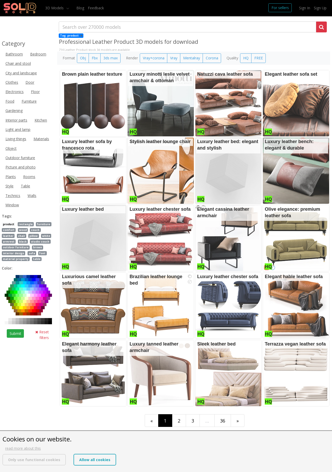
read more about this (23, 448)
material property (16, 259)
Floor (35, 91)
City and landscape (21, 73)
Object (11, 148)
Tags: (7, 216)
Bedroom (38, 54)
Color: (7, 268)
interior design (13, 253)
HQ (246, 57)
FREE (258, 57)
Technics (12, 195)
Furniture (29, 101)
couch (35, 230)
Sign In (304, 7)
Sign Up (320, 7)
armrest (9, 241)
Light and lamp (17, 129)
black (23, 241)
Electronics (14, 91)
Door (29, 82)
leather (8, 236)
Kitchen (41, 120)
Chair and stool (18, 63)
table (37, 259)
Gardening (14, 110)
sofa (32, 253)
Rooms (29, 176)
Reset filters (42, 334)
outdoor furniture (16, 247)
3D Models (55, 7)
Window (12, 204)
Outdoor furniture (20, 157)
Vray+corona (153, 57)
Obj (83, 57)
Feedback (96, 7)
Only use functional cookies (34, 459)
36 (222, 421)
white (46, 236)
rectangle (26, 224)
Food (9, 101)
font (42, 253)
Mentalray (191, 57)
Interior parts (16, 120)
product (8, 224)
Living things (15, 138)
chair (21, 236)
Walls (32, 195)
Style (9, 186)
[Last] (237, 420)
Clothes (11, 82)
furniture (43, 224)
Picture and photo (20, 167)
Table (25, 186)
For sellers (280, 7)
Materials (41, 138)
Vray (173, 57)
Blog (80, 7)
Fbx (95, 57)
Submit (15, 333)
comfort (9, 230)
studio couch (40, 241)
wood (23, 230)
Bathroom (14, 54)
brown (37, 247)
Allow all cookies (94, 459)
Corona (212, 57)
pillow (33, 236)
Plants (10, 176)
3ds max (110, 57)
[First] (151, 420)
